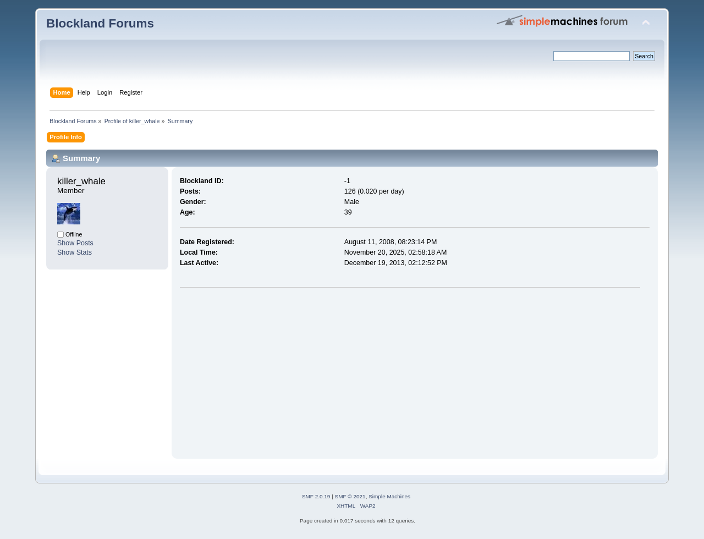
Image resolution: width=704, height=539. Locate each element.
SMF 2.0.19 (316, 496)
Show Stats (74, 252)
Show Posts (75, 243)
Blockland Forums (100, 23)
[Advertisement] (272, 371)
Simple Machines (389, 496)
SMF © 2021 (350, 496)
